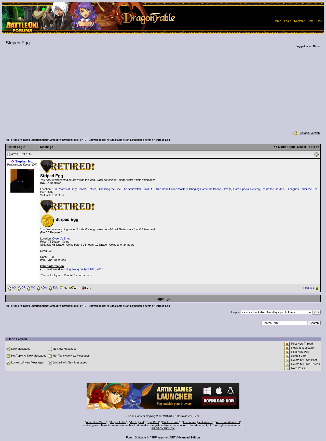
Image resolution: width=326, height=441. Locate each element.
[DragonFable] (70, 139)
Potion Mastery (178, 189)
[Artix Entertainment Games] (40, 139)
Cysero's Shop (61, 238)
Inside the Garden (273, 189)
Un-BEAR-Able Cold (155, 189)
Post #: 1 (308, 287)
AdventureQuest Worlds (198, 422)
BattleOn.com (170, 422)
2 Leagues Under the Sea (302, 189)
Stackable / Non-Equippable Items (131, 139)
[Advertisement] (163, 93)
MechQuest (137, 422)
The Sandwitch (131, 189)
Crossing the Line (110, 189)
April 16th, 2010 (93, 269)
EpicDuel (153, 422)
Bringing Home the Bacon (205, 189)
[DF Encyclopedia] (95, 139)
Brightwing (72, 269)
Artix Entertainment (228, 422)
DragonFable (118, 422)
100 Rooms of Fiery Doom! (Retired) (74, 189)
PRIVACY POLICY (163, 428)
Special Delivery (250, 189)
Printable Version (306, 132)
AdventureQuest (96, 422)
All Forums (12, 139)
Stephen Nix (24, 161)
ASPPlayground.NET (163, 437)
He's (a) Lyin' (231, 189)
